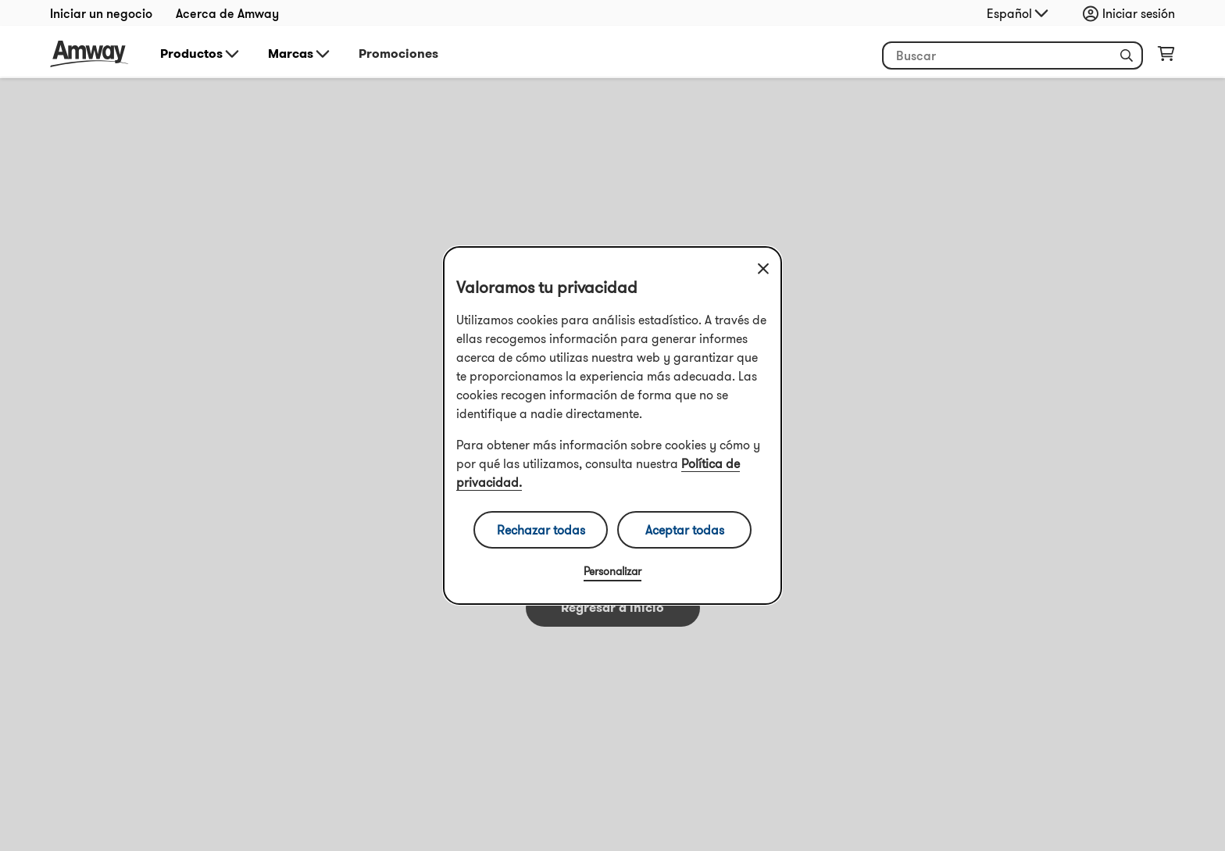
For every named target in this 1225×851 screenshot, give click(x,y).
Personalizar (612, 571)
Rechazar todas (541, 530)
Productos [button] (200, 54)
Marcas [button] (300, 54)
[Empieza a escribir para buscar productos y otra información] (1012, 55)
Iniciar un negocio (101, 13)
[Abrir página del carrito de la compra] (1166, 57)
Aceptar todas (684, 530)
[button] (1126, 55)
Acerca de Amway (227, 13)
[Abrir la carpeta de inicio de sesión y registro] (1133, 13)
